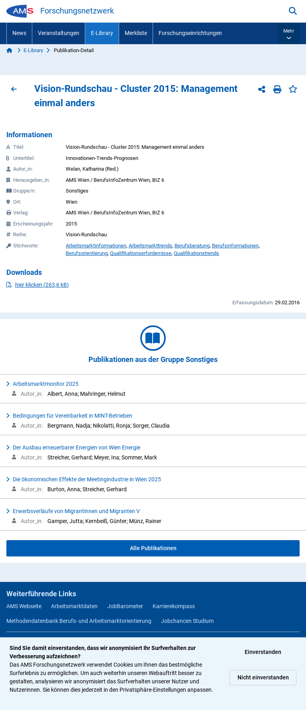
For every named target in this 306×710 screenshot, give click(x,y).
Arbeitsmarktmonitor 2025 (45, 384)
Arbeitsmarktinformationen (96, 246)
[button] (289, 33)
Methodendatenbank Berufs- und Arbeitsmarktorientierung (78, 621)
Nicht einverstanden (263, 677)
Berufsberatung (192, 246)
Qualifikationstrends (196, 253)
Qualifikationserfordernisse (140, 253)
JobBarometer (125, 606)
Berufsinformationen (235, 246)
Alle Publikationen (153, 548)
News (19, 33)
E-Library (102, 33)
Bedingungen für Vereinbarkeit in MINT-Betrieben (72, 415)
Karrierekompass (174, 606)
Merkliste (136, 33)
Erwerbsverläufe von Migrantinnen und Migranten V (76, 511)
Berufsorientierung (87, 253)
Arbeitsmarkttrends (150, 246)
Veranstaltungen (58, 33)
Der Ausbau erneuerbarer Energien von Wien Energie (76, 447)
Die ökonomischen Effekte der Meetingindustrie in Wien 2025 (87, 479)
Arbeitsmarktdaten (74, 606)
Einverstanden (263, 652)
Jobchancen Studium (187, 621)
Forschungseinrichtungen (190, 33)
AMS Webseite (23, 606)
